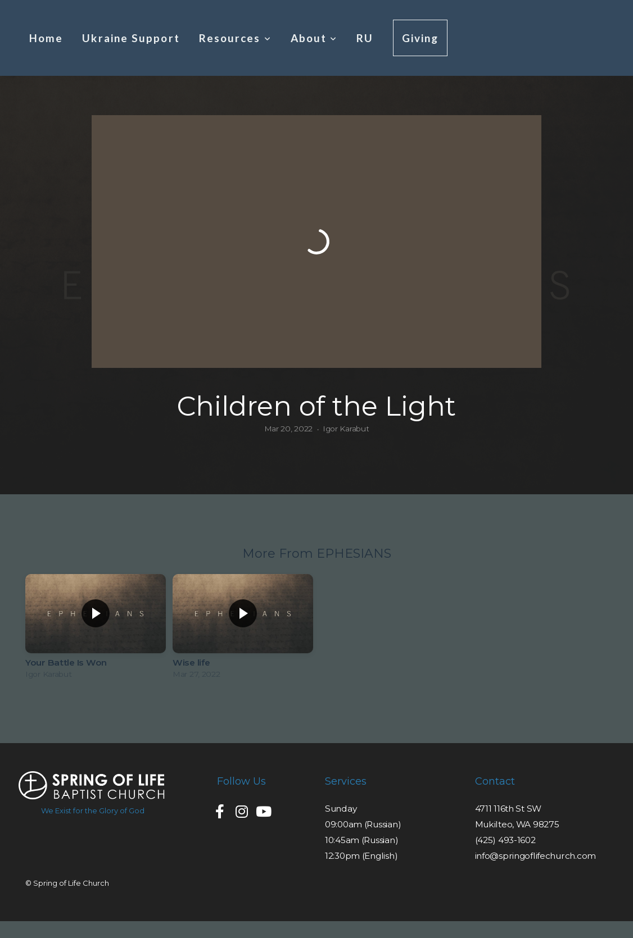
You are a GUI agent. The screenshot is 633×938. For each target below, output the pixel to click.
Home (46, 37)
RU (364, 37)
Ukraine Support (130, 37)
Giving (420, 37)
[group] (95, 629)
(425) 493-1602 (505, 840)
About (314, 37)
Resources (235, 37)
